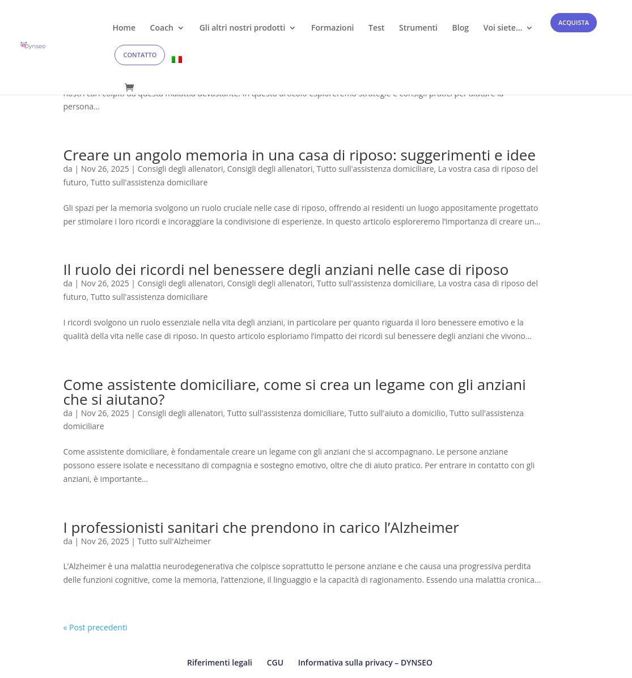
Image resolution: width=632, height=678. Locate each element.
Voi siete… (503, 28)
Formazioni (332, 28)
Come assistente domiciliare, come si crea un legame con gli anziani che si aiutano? (294, 391)
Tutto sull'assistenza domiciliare (375, 168)
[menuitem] (177, 69)
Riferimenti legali (219, 662)
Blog (460, 28)
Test (376, 28)
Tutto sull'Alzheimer (174, 541)
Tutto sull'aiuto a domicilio (397, 413)
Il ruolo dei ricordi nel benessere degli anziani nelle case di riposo (286, 269)
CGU (275, 662)
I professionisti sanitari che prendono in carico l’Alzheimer (261, 527)
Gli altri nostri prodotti (243, 28)
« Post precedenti (95, 627)
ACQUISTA (573, 22)
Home (123, 28)
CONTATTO (139, 54)
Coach (161, 28)
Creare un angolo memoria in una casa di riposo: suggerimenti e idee (299, 155)
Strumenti (418, 28)
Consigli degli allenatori (180, 168)
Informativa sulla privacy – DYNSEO (365, 662)
